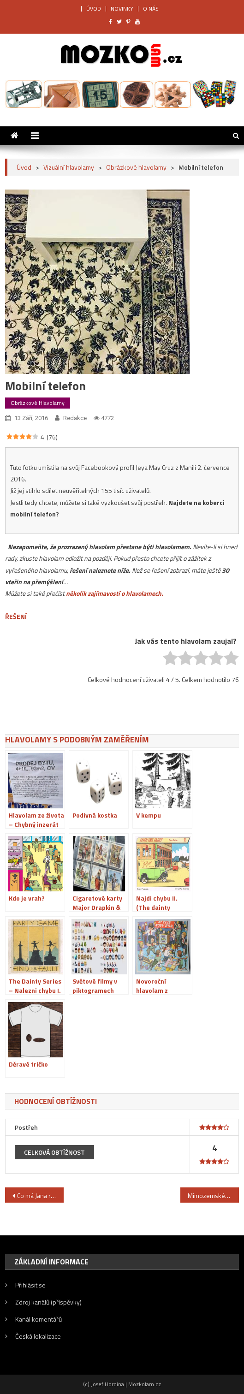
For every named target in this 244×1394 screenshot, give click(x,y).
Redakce (75, 418)
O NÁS (151, 8)
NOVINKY (122, 8)
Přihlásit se (30, 1285)
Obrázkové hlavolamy (38, 402)
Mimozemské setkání (213, 1195)
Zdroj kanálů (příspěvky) (48, 1302)
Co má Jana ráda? (40, 1195)
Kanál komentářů (38, 1319)
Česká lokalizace (38, 1336)
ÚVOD (93, 8)
